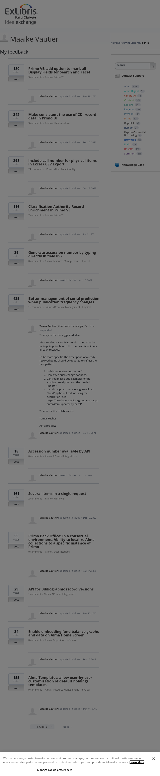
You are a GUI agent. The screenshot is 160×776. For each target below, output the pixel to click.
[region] (80, 764)
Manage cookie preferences (54, 770)
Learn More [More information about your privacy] (136, 762)
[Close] (153, 758)
